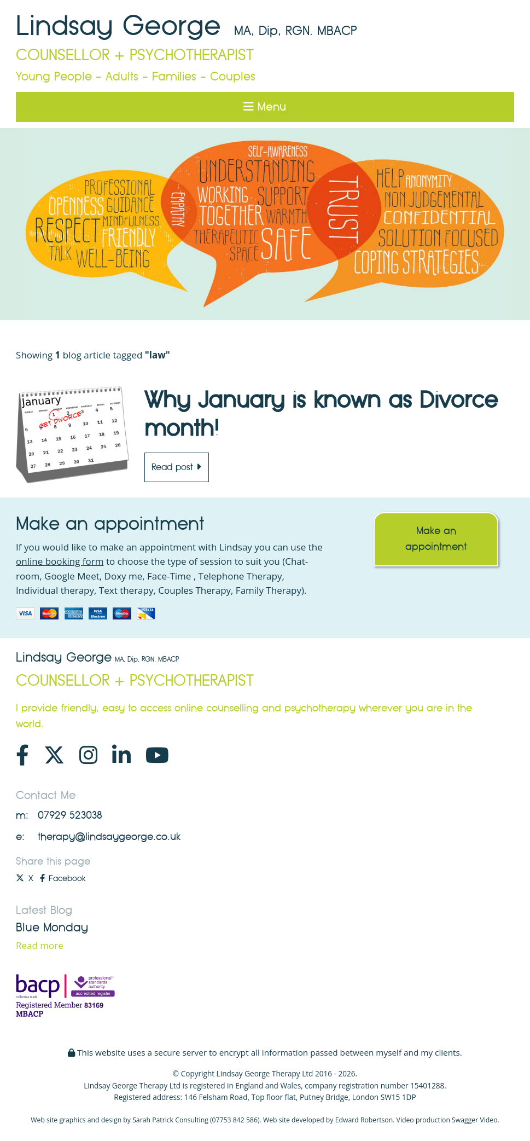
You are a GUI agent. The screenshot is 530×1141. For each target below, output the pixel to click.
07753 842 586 (235, 1120)
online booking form (59, 561)
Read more (39, 945)
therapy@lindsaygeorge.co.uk (109, 837)
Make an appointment (436, 539)
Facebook (62, 878)
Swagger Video (474, 1120)
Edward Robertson (364, 1120)
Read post (176, 467)
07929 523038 (70, 815)
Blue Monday (52, 927)
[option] (265, 224)
